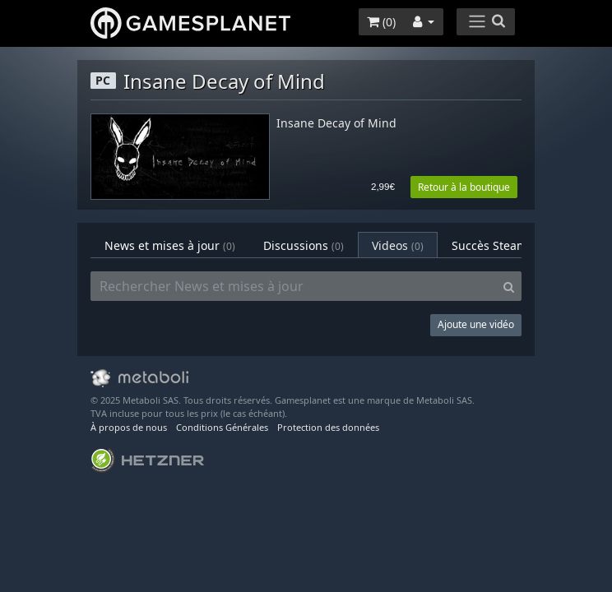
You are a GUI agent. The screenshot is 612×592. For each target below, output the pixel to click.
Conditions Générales (222, 427)
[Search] (509, 286)
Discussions (303, 245)
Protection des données (328, 427)
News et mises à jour (169, 245)
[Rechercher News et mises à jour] (293, 286)
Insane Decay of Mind (336, 124)
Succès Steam (500, 245)
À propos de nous (128, 427)
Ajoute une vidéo (476, 324)
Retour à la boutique (464, 187)
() (381, 22)
